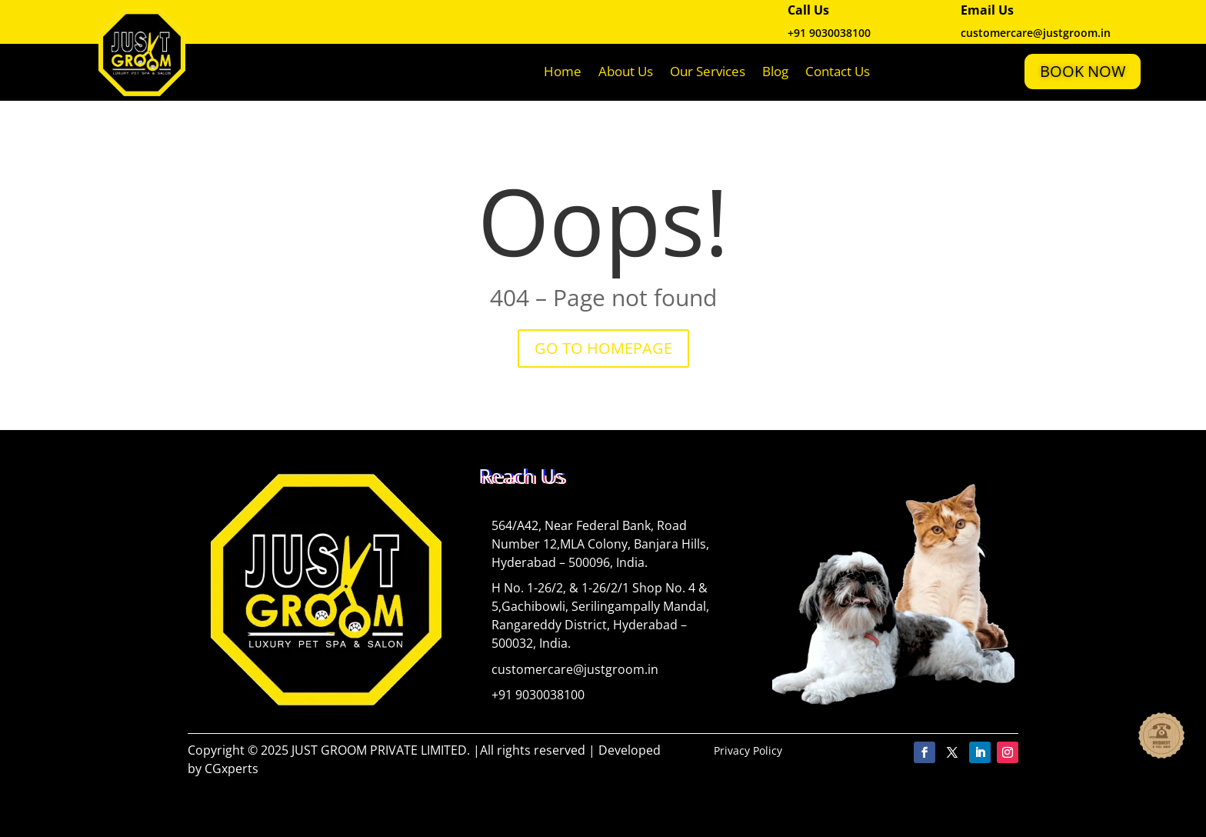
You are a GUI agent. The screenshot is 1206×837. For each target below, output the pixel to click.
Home (562, 71)
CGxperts (231, 768)
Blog (775, 71)
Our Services (707, 71)
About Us (625, 71)
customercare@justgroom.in (574, 669)
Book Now (1082, 71)
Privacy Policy (748, 750)
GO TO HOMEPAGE (603, 348)
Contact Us (837, 71)
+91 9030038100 (829, 32)
